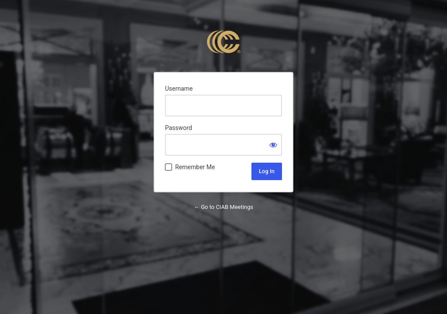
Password (178, 127)
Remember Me (195, 167)
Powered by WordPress (223, 41)
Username (179, 88)
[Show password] (273, 145)
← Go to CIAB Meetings (223, 207)
